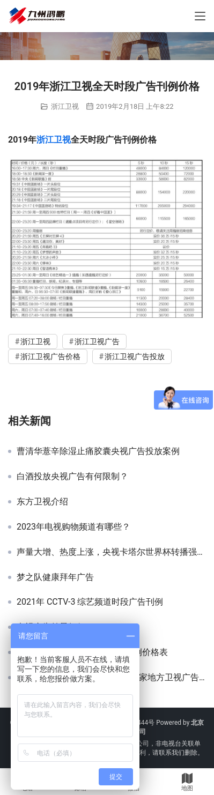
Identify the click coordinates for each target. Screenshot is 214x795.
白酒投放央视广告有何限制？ (72, 476)
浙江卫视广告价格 (50, 356)
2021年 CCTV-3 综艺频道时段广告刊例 (90, 602)
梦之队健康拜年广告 (55, 577)
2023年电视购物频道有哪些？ (73, 527)
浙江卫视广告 (97, 341)
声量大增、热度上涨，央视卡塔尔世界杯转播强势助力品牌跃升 (111, 552)
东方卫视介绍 (42, 502)
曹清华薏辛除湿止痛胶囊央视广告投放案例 (98, 451)
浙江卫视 (65, 106)
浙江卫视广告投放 (135, 356)
